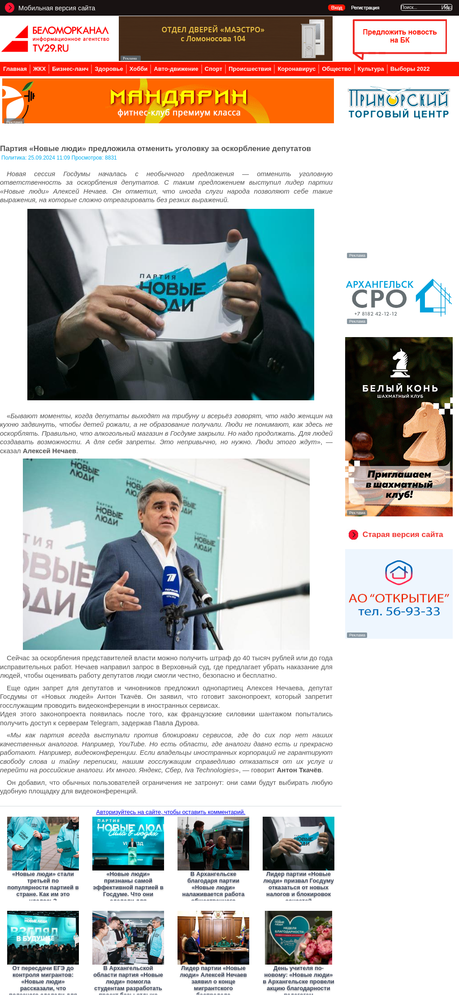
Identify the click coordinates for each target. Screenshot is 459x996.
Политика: (14, 158)
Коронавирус (296, 68)
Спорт (213, 68)
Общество (336, 68)
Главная (15, 68)
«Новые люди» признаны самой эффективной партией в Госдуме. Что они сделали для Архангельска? (128, 890)
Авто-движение (176, 68)
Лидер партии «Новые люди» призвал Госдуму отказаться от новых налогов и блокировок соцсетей (298, 887)
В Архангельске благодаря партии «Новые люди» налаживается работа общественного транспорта (213, 890)
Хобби (139, 68)
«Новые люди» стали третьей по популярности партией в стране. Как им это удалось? (42, 887)
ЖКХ (39, 68)
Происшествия (250, 68)
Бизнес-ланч (70, 68)
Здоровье (109, 68)
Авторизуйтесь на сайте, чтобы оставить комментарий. (171, 812)
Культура (371, 68)
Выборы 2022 (410, 68)
